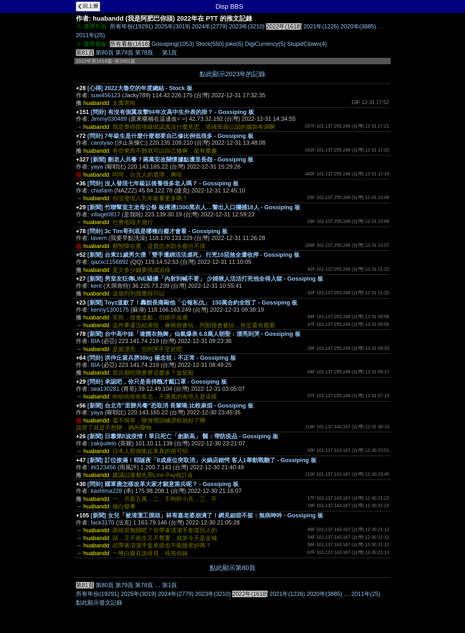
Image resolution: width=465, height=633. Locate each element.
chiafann (102, 190)
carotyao (102, 143)
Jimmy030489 (109, 119)
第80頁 (105, 52)
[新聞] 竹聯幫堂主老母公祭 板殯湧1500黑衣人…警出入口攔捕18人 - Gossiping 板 (194, 207)
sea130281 (105, 389)
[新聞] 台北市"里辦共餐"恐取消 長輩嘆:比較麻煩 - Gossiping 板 (170, 405)
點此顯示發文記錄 (99, 602)
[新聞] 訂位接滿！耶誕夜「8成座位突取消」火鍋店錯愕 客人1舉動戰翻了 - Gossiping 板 (202, 460)
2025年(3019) (172, 26)
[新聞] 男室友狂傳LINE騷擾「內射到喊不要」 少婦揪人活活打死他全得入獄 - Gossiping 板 (205, 278)
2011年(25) (90, 35)
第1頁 (169, 52)
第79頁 (124, 52)
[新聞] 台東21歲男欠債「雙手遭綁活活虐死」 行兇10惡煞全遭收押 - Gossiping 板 (194, 255)
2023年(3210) (246, 26)
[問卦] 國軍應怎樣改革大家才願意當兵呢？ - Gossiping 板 (163, 484)
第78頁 (144, 52)
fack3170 (102, 522)
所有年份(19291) (131, 26)
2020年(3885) (358, 26)
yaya (97, 166)
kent (96, 286)
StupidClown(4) (307, 44)
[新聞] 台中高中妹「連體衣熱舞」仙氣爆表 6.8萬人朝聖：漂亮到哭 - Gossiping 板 (194, 334)
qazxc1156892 (110, 262)
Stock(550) (210, 44)
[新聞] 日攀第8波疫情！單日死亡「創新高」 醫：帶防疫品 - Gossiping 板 (183, 436)
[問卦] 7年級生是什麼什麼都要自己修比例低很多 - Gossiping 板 (170, 136)
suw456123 (105, 95)
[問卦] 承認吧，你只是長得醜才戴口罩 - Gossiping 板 (157, 382)
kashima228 (106, 491)
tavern (99, 238)
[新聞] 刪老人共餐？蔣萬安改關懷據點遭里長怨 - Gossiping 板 (172, 159)
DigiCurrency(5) (265, 44)
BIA (95, 341)
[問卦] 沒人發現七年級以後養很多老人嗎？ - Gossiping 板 (163, 183)
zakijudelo (104, 443)
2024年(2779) (209, 26)
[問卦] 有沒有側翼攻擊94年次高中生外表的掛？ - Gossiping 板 (172, 112)
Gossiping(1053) (172, 44)
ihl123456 (103, 467)
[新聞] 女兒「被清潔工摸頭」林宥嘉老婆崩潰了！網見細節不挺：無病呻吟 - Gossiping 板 (207, 515)
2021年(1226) (321, 26)
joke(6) (234, 44)
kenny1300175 (110, 309)
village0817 (105, 214)
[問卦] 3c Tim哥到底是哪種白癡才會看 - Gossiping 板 (158, 231)
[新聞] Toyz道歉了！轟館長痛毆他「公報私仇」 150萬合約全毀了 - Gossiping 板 (193, 302)
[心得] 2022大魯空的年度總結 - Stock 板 (140, 88)
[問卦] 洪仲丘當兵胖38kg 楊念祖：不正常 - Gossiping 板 (162, 358)
